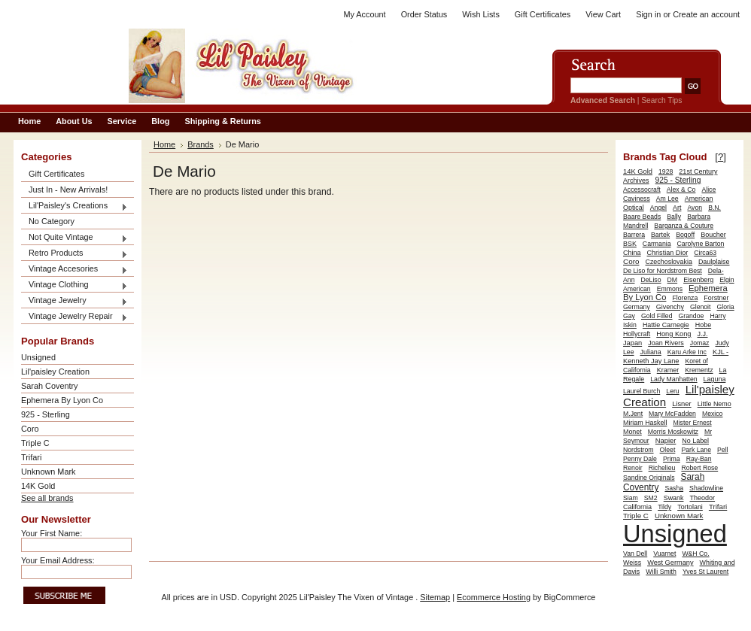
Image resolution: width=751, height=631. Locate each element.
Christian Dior (668, 252)
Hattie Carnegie (666, 325)
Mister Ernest (692, 422)
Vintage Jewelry (74, 301)
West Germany (670, 562)
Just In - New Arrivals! (68, 189)
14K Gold (38, 485)
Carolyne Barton (701, 243)
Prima (671, 459)
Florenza (685, 298)
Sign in (648, 14)
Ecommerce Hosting (494, 597)
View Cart (603, 14)
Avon (694, 207)
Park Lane (696, 450)
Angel (658, 207)
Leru (672, 391)
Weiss (632, 562)
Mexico (712, 413)
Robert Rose (699, 468)
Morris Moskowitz (673, 431)
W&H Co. (695, 553)
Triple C (35, 442)
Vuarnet (664, 553)
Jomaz (700, 343)
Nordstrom (638, 450)
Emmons (670, 289)
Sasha (673, 488)
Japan (632, 343)
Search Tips (661, 100)
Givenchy (670, 307)
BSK (630, 243)
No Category (51, 221)
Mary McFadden (672, 413)
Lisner (681, 404)
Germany (636, 307)
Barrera (634, 234)
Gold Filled (657, 316)
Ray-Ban (699, 459)
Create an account (706, 14)
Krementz (699, 370)
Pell (722, 450)
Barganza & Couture (683, 225)
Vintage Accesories (74, 269)
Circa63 (705, 252)
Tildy (664, 507)
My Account (364, 14)
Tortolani (690, 507)
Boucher (713, 234)
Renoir (633, 468)
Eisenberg (698, 280)
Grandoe (691, 316)
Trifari (31, 457)
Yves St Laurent (705, 571)
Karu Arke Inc (687, 352)
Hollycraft (636, 334)
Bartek (660, 234)
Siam (630, 498)
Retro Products (74, 253)
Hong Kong (673, 334)
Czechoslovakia (668, 261)
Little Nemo (714, 404)
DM (672, 280)
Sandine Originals (649, 477)
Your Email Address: (58, 560)
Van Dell (635, 553)
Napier (666, 440)
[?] (720, 156)
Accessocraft (642, 189)
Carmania (657, 243)
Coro (30, 428)
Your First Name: (51, 533)
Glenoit (700, 307)
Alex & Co (681, 189)
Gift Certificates (542, 14)
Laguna (715, 379)
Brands (200, 144)
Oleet (668, 450)
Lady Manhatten (673, 379)
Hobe (703, 325)
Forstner (716, 298)
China (632, 252)
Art (677, 207)
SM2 (651, 498)
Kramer (668, 370)
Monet (632, 431)
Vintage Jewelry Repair (74, 317)
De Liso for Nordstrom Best (662, 271)
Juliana (650, 352)
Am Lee (667, 198)
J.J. (703, 334)
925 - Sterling (45, 414)
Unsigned (38, 357)
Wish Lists (481, 14)
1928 (665, 171)
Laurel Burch (641, 391)
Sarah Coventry (49, 385)
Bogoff (685, 234)
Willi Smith (661, 571)
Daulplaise (714, 261)
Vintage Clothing (74, 285)
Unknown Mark (48, 471)
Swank (674, 498)
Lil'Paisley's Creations (74, 206)
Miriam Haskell (645, 422)
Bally (674, 216)
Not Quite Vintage (74, 238)
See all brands (47, 497)
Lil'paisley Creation (55, 371)
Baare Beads (642, 216)
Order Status (424, 14)
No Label (695, 440)
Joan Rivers (666, 343)
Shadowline (706, 488)
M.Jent (633, 413)
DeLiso (651, 280)
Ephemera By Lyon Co (62, 400)
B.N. (714, 207)
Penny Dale (640, 459)
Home (164, 144)
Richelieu (662, 468)
